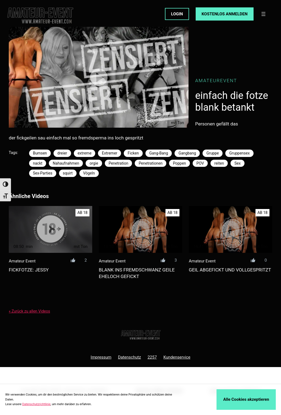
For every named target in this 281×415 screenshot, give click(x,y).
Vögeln (89, 173)
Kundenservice (176, 357)
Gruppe (212, 153)
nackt (37, 163)
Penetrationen (150, 163)
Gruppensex (239, 153)
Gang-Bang (158, 153)
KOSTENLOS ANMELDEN (225, 14)
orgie (93, 163)
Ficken (133, 153)
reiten (219, 163)
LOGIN (177, 14)
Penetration (118, 163)
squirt (68, 173)
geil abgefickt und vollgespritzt (230, 270)
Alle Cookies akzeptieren (246, 399)
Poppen (179, 163)
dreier (62, 153)
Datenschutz (129, 357)
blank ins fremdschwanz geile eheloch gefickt (137, 273)
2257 (152, 357)
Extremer (109, 153)
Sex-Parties (42, 173)
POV (200, 163)
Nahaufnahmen (66, 163)
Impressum (101, 357)
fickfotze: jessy (29, 270)
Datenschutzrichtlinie (36, 404)
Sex (237, 163)
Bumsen (40, 153)
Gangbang (187, 153)
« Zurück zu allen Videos (29, 311)
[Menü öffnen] (263, 14)
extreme (85, 153)
